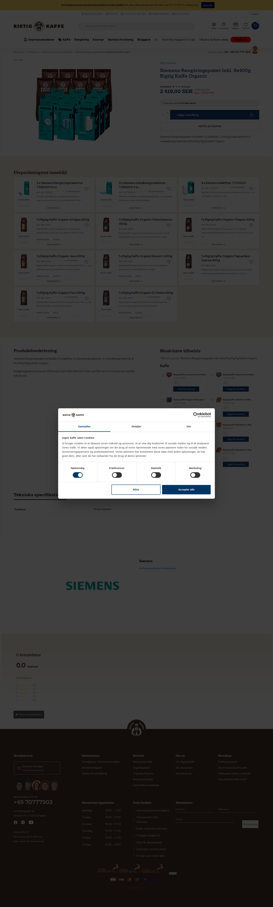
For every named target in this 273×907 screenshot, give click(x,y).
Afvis (136, 489)
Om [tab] (188, 426)
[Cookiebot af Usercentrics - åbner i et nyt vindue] (196, 415)
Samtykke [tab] (84, 426)
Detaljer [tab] (136, 426)
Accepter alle (186, 489)
